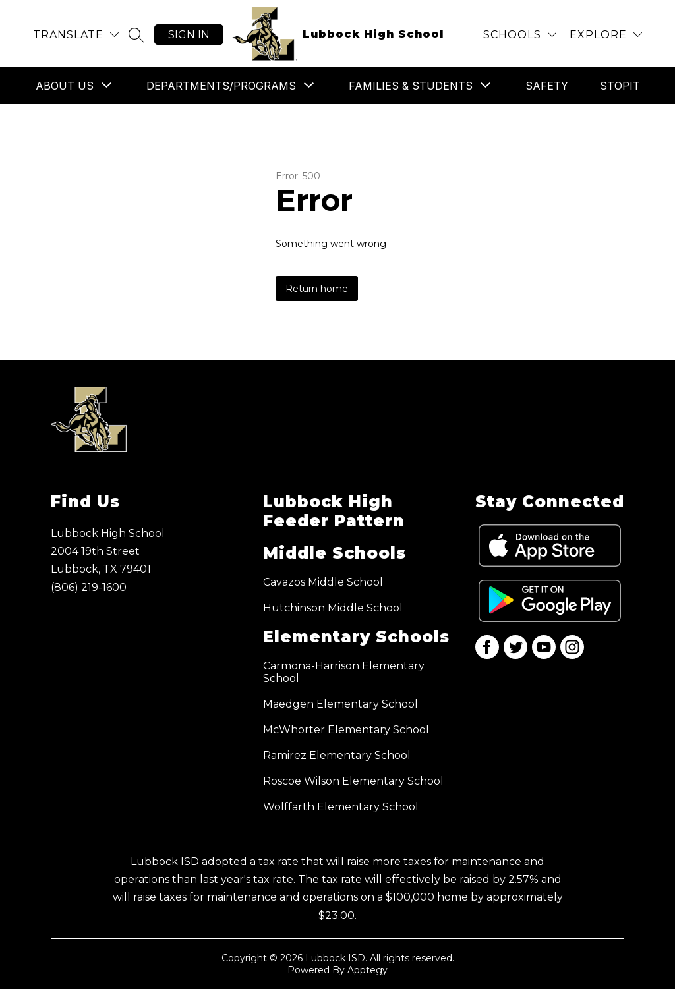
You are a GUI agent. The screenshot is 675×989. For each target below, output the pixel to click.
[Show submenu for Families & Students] (411, 86)
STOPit (620, 85)
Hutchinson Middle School (333, 608)
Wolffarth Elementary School (341, 807)
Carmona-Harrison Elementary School (344, 672)
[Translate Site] (76, 34)
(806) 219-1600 (89, 587)
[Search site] (136, 35)
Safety (546, 85)
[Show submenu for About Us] (65, 86)
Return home (316, 289)
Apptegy (367, 970)
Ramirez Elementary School (337, 755)
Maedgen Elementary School (340, 704)
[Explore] (605, 34)
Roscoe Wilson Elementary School (353, 781)
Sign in (189, 34)
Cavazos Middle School (323, 582)
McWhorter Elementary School (346, 729)
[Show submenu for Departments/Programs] (221, 86)
